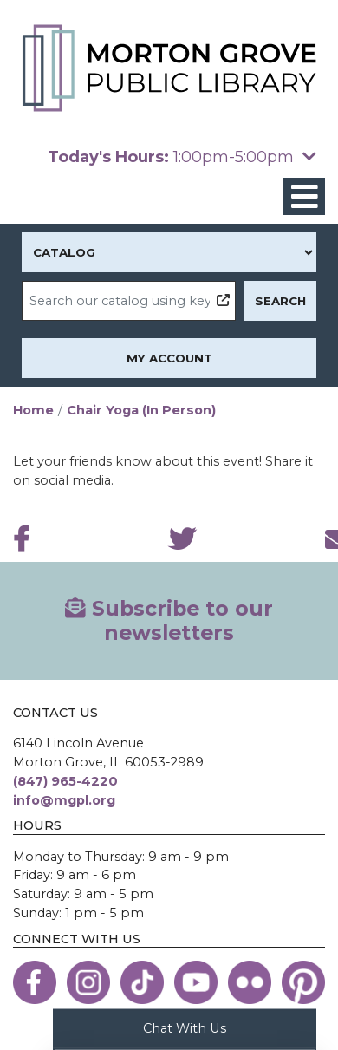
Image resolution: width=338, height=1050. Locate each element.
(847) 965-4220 (65, 781)
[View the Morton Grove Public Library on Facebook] (34, 982)
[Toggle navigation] (304, 196)
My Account (169, 358)
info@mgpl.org (64, 800)
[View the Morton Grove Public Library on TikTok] (142, 982)
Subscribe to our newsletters (169, 620)
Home (33, 410)
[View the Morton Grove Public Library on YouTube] (196, 982)
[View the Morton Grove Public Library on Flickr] (249, 982)
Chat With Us (184, 1027)
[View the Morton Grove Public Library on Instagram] (88, 982)
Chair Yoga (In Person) (141, 410)
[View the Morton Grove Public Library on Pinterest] (303, 982)
